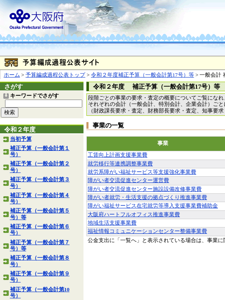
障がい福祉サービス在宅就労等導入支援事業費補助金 (153, 206)
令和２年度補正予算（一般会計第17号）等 (142, 75)
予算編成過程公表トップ (55, 75)
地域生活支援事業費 (112, 223)
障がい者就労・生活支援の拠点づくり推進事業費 (147, 197)
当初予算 (21, 139)
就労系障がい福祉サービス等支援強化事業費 (142, 172)
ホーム (12, 75)
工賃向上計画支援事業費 (117, 155)
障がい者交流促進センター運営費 (128, 180)
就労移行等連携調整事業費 (120, 164)
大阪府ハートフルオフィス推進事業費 (134, 215)
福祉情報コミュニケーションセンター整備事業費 (147, 231)
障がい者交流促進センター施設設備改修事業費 (145, 189)
